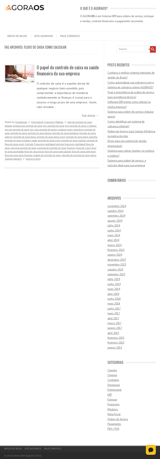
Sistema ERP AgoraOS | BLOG (27, 455)
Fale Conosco (70, 36)
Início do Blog (17, 36)
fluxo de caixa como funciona (18, 155)
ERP (110, 395)
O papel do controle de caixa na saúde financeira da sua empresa (68, 70)
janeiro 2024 (115, 255)
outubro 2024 (115, 211)
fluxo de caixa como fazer (84, 151)
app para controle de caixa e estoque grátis (51, 129)
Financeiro (49, 122)
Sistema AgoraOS (13, 158)
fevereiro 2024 (116, 250)
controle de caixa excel (49, 140)
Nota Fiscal (114, 414)
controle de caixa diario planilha (81, 136)
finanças (71, 148)
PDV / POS (113, 429)
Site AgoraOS (43, 36)
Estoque (112, 399)
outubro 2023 (115, 269)
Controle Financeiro (34, 144)
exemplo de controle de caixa (51, 148)
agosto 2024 (115, 221)
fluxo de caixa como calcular (58, 151)
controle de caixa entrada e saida (21, 140)
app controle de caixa (53, 125)
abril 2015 (113, 333)
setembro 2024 (116, 215)
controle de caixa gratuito (73, 140)
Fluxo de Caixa (83, 148)
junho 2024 (114, 230)
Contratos (113, 380)
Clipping (112, 375)
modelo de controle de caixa (47, 155)
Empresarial (37, 122)
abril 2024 (113, 240)
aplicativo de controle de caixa (27, 125)
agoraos (8, 125)
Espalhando (21, 122)
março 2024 (114, 245)
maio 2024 (114, 235)
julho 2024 (114, 225)
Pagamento (114, 424)
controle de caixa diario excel (51, 136)
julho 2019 (114, 279)
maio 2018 (114, 303)
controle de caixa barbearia (65, 133)
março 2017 (114, 323)
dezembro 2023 (117, 260)
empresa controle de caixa (23, 148)
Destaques (114, 385)
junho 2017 (114, 308)
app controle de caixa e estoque (80, 125)
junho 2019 (114, 284)
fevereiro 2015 (116, 338)
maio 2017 (114, 313)
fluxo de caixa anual (34, 151)
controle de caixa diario (24, 136)
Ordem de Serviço (118, 419)
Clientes (112, 370)
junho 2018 (114, 299)
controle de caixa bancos (39, 133)
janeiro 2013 (115, 347)
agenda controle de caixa (80, 122)
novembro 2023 (117, 264)
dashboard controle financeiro (59, 144)
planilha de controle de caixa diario (78, 155)
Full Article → (90, 116)
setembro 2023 (116, 274)
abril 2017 (113, 318)
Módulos (59, 122)
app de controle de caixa (17, 129)
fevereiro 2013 (116, 342)
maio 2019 (114, 289)
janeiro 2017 (115, 328)
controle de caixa (18, 133)
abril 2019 (113, 294)
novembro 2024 (117, 206)
